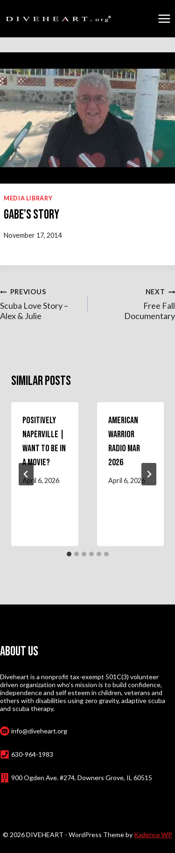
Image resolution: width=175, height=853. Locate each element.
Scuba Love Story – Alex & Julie (39, 303)
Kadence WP (153, 835)
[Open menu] (164, 18)
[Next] (148, 474)
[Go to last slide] (26, 474)
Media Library (28, 198)
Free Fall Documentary (135, 303)
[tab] (69, 554)
